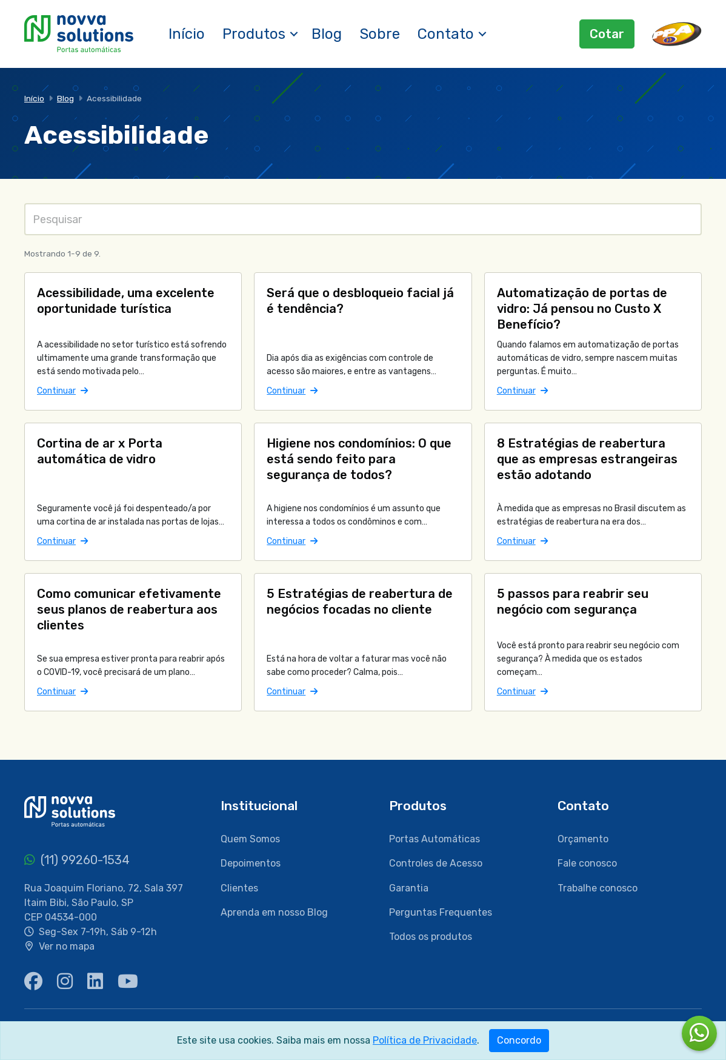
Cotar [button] (607, 34)
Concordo (519, 1040)
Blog (326, 33)
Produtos (253, 33)
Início (186, 33)
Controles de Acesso (435, 863)
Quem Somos (250, 839)
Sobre (379, 33)
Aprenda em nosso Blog (274, 912)
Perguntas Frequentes (440, 912)
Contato (446, 33)
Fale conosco (587, 863)
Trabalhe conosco (598, 888)
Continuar (62, 391)
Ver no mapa (67, 946)
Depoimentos (251, 863)
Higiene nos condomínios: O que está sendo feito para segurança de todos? (359, 459)
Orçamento (583, 839)
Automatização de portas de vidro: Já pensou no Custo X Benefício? (582, 309)
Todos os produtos (430, 936)
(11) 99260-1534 (77, 860)
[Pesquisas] (363, 219)
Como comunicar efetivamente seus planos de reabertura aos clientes (129, 609)
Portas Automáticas (434, 839)
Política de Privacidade (425, 1040)
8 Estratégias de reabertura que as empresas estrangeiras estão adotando (587, 459)
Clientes (239, 888)
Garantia (408, 888)
